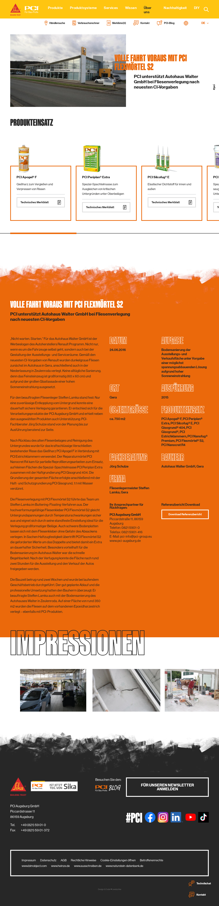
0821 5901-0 (130, 528)
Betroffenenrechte (151, 860)
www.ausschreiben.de (87, 866)
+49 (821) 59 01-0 (33, 825)
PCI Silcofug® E (158, 177)
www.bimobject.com (34, 866)
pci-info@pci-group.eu (136, 536)
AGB (64, 860)
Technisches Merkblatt (40, 202)
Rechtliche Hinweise (83, 860)
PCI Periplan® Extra (96, 177)
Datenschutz (48, 860)
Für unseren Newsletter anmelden (167, 787)
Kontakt (197, 895)
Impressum (29, 860)
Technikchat (200, 883)
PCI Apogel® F (27, 177)
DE (205, 22)
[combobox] (204, 9)
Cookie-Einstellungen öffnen (118, 860)
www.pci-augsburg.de (125, 541)
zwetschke (116, 889)
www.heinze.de (60, 866)
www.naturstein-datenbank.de (124, 866)
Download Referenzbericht (185, 514)
